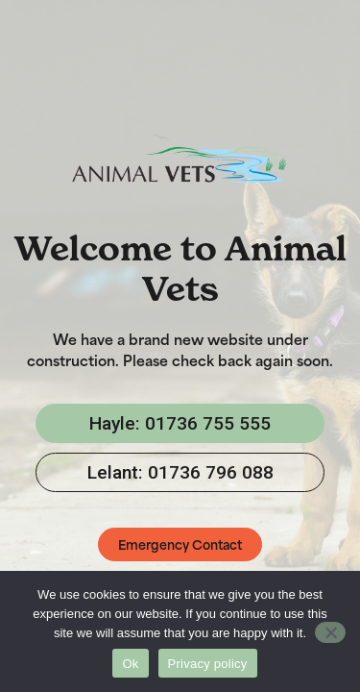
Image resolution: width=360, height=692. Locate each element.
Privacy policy (208, 663)
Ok (130, 663)
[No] (330, 632)
